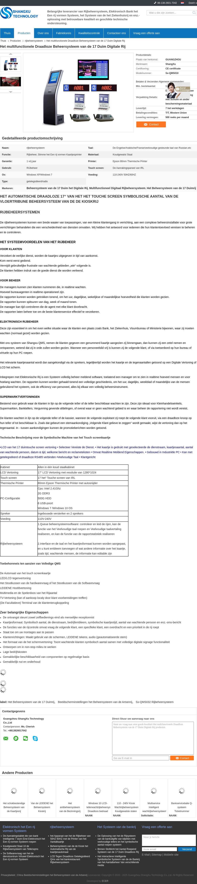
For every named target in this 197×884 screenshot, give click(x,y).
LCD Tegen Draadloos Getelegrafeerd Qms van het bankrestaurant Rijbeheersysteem (70, 859)
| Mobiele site (170, 854)
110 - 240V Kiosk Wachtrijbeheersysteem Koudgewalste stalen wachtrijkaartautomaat (126, 807)
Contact (154, 124)
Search (194, 12)
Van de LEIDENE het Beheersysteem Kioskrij (42, 807)
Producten (24, 33)
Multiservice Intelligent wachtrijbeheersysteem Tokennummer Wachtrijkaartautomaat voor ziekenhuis (154, 807)
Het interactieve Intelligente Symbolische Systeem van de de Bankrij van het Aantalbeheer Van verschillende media (119, 861)
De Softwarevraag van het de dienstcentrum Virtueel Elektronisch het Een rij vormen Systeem (23, 856)
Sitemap (156, 854)
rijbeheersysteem (34, 40)
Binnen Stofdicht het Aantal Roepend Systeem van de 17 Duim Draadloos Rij (118, 850)
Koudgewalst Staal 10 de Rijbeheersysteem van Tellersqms (20, 847)
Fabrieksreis (63, 33)
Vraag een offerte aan (146, 33)
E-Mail (146, 854)
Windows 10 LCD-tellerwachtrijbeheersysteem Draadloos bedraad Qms (98, 807)
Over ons (43, 33)
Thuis (7, 33)
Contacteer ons (116, 33)
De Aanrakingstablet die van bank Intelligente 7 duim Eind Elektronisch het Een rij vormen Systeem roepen (24, 839)
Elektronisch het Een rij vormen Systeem (19, 829)
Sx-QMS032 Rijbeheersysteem (155, 702)
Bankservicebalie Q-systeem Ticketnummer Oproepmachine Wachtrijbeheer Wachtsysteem (181, 807)
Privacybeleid (8, 875)
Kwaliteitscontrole (89, 33)
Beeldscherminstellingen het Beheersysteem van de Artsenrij (95, 702)
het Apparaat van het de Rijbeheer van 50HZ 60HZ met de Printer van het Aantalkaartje (70, 839)
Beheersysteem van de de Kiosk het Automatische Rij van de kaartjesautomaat (69, 849)
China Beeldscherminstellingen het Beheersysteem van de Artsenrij (52, 875)
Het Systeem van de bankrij (116, 827)
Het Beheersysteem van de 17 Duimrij (31, 702)
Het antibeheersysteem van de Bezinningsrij (69, 807)
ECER (105, 881)
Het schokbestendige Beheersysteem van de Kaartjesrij (14, 807)
